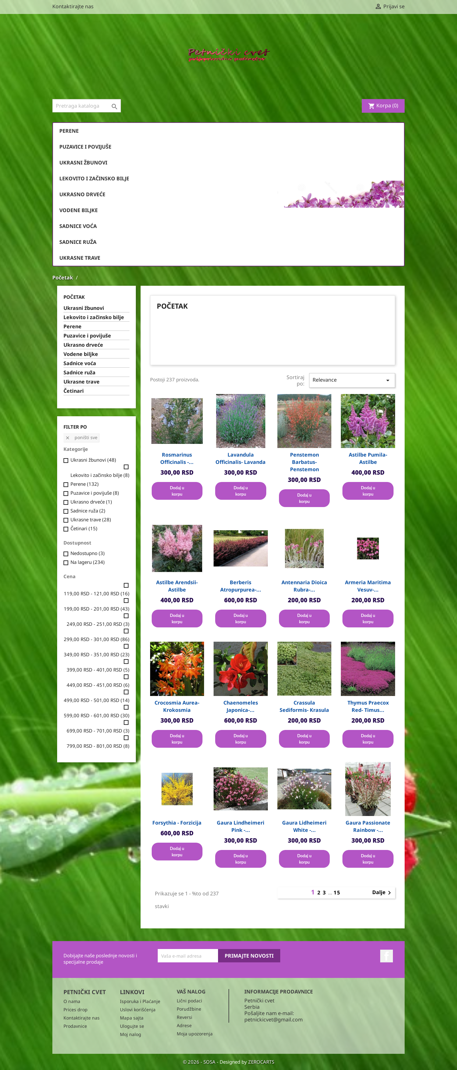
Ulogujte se (132, 1026)
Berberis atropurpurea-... (240, 586)
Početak (74, 297)
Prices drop (75, 1009)
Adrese (184, 1025)
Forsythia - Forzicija (177, 822)
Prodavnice (75, 1026)
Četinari (73, 391)
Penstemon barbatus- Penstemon (304, 462)
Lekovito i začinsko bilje (94, 178)
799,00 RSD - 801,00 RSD (98, 746)
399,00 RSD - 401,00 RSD (98, 669)
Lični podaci (189, 1001)
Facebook (386, 956)
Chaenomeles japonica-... (240, 706)
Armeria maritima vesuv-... (368, 586)
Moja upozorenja (195, 1034)
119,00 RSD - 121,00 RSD (96, 593)
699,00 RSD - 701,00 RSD (98, 730)
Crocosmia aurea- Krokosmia (177, 706)
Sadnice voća (78, 226)
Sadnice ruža (77, 241)
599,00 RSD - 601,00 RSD (96, 715)
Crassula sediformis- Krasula (304, 706)
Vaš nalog (191, 991)
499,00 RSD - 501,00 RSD (96, 700)
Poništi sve (81, 437)
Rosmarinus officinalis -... (177, 458)
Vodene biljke (78, 210)
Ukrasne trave (79, 257)
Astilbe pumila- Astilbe (368, 458)
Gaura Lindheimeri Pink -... (240, 826)
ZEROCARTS (261, 1062)
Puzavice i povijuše (85, 146)
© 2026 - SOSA (200, 1062)
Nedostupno (87, 553)
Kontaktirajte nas (73, 6)
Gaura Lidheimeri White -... (304, 826)
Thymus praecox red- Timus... (368, 706)
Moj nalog (130, 1034)
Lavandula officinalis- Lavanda (240, 458)
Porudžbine (189, 1009)
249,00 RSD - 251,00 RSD (98, 624)
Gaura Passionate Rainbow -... (368, 826)
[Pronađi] (86, 105)
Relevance (352, 380)
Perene (69, 130)
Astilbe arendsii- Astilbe (177, 586)
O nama (71, 1001)
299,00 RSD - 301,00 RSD (96, 639)
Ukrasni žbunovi (83, 162)
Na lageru (87, 562)
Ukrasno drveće (82, 194)
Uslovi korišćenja (138, 1009)
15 (337, 892)
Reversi (184, 1017)
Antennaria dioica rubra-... (304, 586)
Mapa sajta (131, 1018)
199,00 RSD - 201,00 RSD (96, 608)
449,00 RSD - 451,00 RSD (98, 685)
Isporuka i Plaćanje (140, 1001)
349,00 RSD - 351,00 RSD (96, 654)
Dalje (382, 893)
